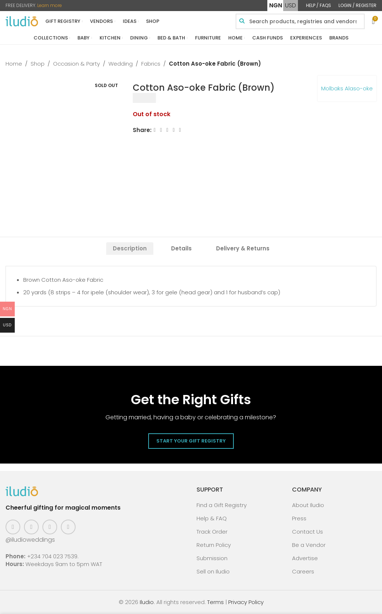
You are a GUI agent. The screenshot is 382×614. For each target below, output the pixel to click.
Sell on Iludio (213, 571)
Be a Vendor (309, 545)
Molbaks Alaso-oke (347, 88)
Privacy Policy (246, 602)
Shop (38, 63)
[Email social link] (167, 130)
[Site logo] (22, 21)
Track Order (212, 531)
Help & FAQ (212, 518)
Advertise (305, 558)
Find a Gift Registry (222, 505)
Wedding (120, 63)
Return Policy (214, 545)
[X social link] (161, 130)
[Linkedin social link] (174, 130)
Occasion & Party (76, 63)
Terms (215, 602)
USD (290, 5)
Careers (303, 571)
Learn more (49, 5)
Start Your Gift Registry (191, 440)
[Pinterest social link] (49, 527)
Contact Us (307, 531)
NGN (275, 5)
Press (299, 518)
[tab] (129, 248)
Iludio (147, 602)
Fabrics (150, 63)
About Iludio (308, 505)
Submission (212, 558)
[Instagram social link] (31, 527)
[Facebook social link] (155, 130)
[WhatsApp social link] (180, 130)
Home (14, 63)
